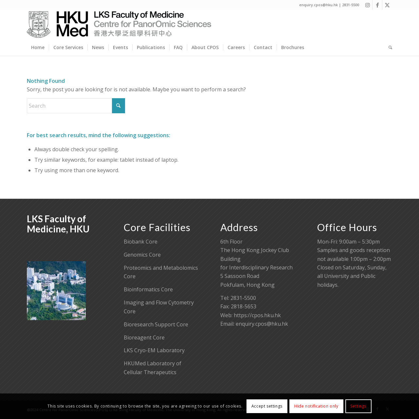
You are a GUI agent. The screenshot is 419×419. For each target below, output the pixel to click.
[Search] (388, 47)
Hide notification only (316, 406)
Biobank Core (140, 241)
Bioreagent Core (144, 337)
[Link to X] (387, 5)
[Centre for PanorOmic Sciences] (119, 24)
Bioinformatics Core (148, 289)
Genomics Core (142, 254)
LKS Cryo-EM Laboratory (154, 350)
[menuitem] (38, 47)
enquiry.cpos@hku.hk (262, 323)
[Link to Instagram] (367, 5)
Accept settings (266, 406)
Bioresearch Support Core (156, 324)
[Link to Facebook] (377, 5)
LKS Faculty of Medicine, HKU (58, 223)
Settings (358, 406)
